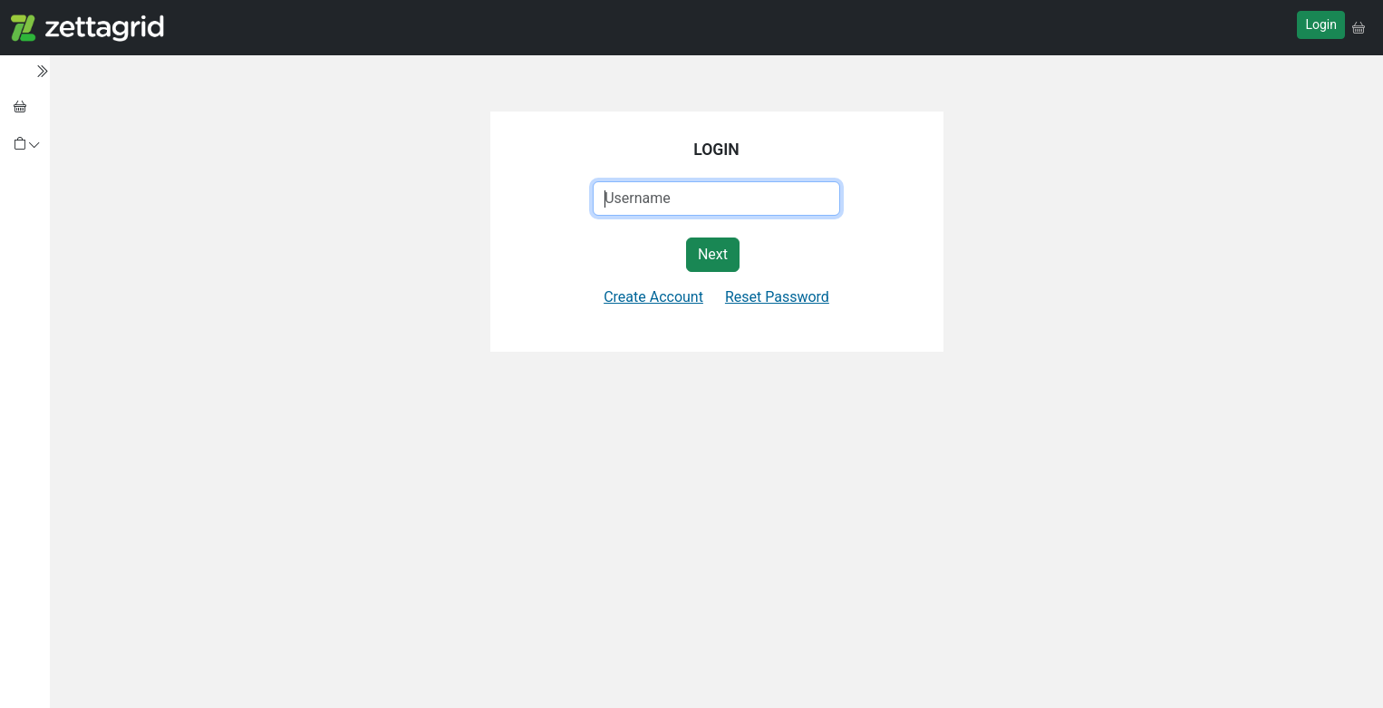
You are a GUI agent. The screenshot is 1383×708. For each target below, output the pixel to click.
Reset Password (777, 297)
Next (713, 254)
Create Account (653, 297)
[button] (1358, 27)
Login (1321, 24)
